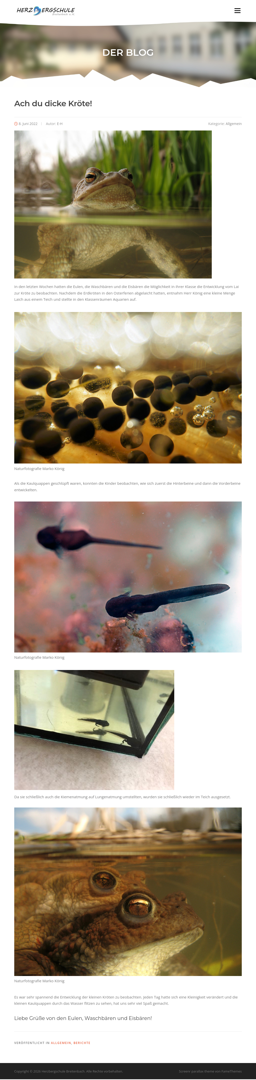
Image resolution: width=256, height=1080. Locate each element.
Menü (237, 10)
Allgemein (234, 124)
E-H (60, 124)
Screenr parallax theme (196, 1072)
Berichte (82, 1044)
